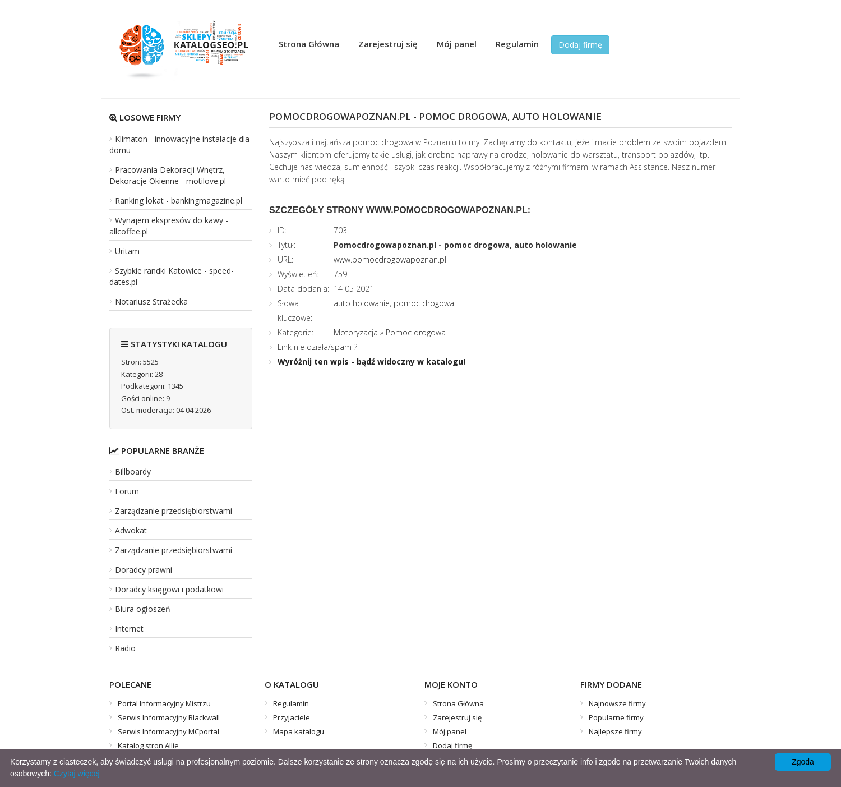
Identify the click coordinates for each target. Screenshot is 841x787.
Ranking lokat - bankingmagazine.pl (178, 200)
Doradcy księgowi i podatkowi (169, 589)
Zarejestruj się (388, 43)
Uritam (127, 251)
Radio (125, 648)
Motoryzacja (356, 332)
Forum (127, 491)
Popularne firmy (616, 717)
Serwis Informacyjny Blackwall (169, 717)
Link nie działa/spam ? (317, 347)
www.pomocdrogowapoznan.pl (390, 259)
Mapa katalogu (298, 731)
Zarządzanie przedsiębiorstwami (173, 510)
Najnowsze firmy (617, 703)
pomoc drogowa (424, 303)
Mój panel (457, 43)
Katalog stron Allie (148, 745)
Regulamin (517, 43)
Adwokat (131, 530)
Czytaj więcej (77, 773)
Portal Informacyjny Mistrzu (164, 703)
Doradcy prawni (143, 569)
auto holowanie (362, 303)
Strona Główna (309, 43)
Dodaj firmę (580, 44)
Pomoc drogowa (416, 332)
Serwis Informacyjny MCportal (168, 731)
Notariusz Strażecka (151, 301)
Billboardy (133, 471)
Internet (129, 628)
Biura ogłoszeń (142, 609)
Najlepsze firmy (615, 731)
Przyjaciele (291, 717)
